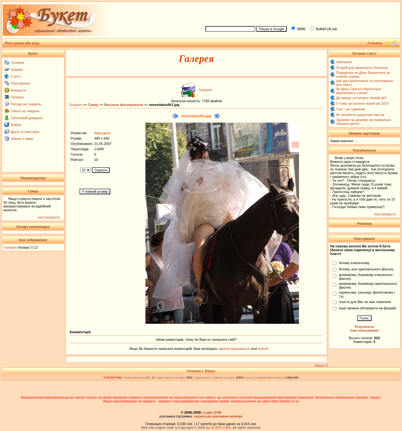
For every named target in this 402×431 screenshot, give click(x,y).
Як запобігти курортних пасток (360, 115)
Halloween (344, 62)
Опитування (20, 83)
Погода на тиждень (26, 104)
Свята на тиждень (25, 111)
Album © (321, 365)
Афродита (102, 133)
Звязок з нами (22, 139)
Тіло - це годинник (350, 109)
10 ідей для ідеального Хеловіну (362, 67)
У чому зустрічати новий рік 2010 (362, 103)
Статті (15, 76)
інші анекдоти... (50, 217)
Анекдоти (18, 90)
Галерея (17, 97)
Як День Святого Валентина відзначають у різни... (358, 91)
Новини (17, 69)
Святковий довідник (26, 118)
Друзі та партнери (25, 132)
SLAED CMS (221, 427)
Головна (17, 62)
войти (262, 349)
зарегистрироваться (234, 349)
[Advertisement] (300, 12)
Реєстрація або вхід (22, 43)
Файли (16, 125)
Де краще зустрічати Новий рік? (361, 98)
